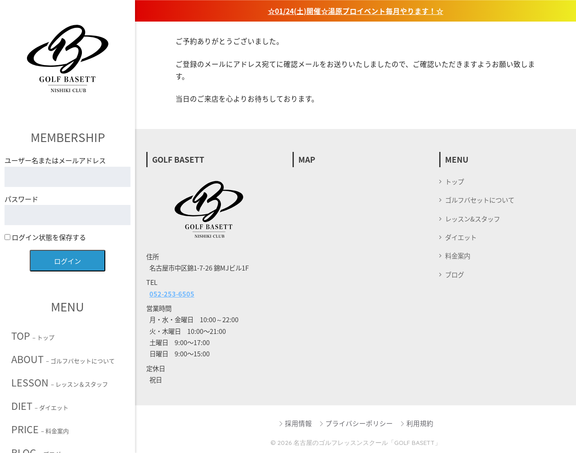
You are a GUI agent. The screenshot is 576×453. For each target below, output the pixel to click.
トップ (454, 182)
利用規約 (416, 423)
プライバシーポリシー (356, 423)
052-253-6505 (171, 294)
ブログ (454, 275)
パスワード (21, 199)
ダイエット (461, 237)
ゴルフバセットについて (479, 200)
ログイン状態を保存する (45, 237)
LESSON (59, 382)
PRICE (40, 429)
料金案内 (457, 256)
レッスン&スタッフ (472, 219)
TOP (32, 336)
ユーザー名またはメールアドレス (55, 160)
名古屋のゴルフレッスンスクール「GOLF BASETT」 (367, 442)
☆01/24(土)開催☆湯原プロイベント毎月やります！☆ (355, 11)
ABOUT (63, 359)
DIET (39, 406)
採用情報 (295, 423)
